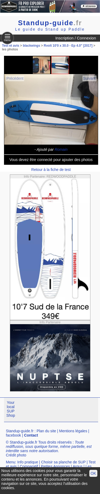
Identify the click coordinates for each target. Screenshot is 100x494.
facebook (13, 435)
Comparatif (29, 466)
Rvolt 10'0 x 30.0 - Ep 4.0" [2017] (68, 45)
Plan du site (46, 431)
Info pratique (27, 462)
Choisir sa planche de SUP (63, 462)
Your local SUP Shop (10, 409)
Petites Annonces (55, 466)
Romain (61, 149)
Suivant (89, 78)
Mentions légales (73, 431)
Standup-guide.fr (20, 431)
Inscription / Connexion (75, 38)
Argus (78, 466)
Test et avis (11, 45)
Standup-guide (50, 23)
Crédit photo (16, 455)
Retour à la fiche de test (51, 169)
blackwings (31, 45)
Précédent (14, 78)
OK (93, 473)
